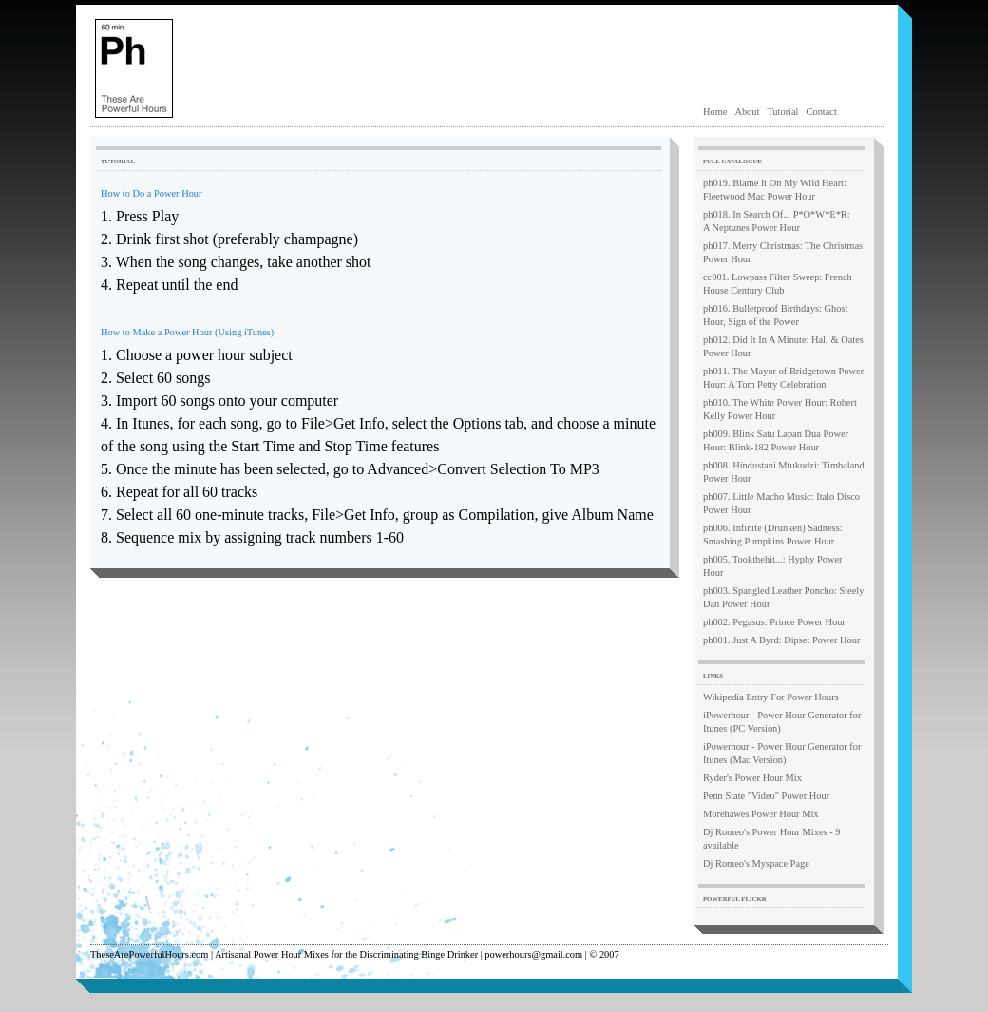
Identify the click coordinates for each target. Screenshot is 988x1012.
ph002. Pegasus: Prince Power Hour (774, 622)
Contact (822, 111)
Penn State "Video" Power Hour (766, 796)
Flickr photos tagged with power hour (794, 921)
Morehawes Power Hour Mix (761, 814)
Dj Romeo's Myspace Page (756, 863)
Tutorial (782, 111)
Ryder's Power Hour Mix (752, 778)
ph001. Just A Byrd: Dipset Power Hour (781, 640)
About (746, 111)
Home (715, 111)
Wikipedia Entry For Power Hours (771, 697)
